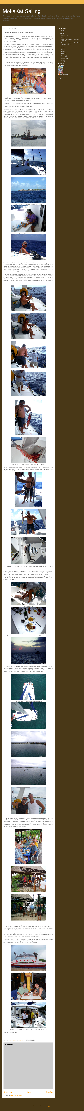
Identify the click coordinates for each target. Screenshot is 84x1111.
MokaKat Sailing (22, 11)
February (63, 56)
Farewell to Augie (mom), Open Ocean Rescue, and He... (70, 43)
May (62, 49)
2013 (61, 61)
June (62, 47)
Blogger (49, 1106)
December (64, 35)
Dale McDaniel (64, 74)
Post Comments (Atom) (16, 1095)
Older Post (49, 1092)
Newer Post (8, 1092)
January (63, 58)
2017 (61, 31)
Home (29, 1092)
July (62, 37)
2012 (61, 63)
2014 (61, 33)
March (63, 53)
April (62, 51)
